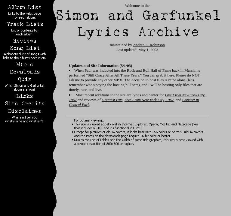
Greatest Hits (112, 100)
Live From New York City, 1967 (149, 100)
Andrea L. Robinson (149, 45)
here (170, 75)
